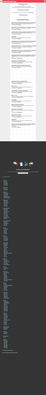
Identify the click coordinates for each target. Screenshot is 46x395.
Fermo (5, 262)
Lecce (5, 288)
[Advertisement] (23, 74)
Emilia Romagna (5, 208)
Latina (5, 230)
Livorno (5, 317)
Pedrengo (19, 112)
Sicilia (4, 300)
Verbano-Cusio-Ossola (7, 279)
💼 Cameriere (14, 99)
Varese (5, 256)
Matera (18, 116)
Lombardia (5, 242)
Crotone (5, 195)
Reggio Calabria (6, 196)
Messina (5, 306)
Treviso (5, 344)
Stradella (19, 83)
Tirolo (18, 24)
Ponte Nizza (19, 97)
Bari (4, 284)
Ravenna (5, 216)
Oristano (5, 295)
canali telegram (31, 12)
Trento (5, 329)
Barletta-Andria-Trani (7, 285)
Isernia (5, 269)
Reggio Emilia (6, 217)
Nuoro (5, 294)
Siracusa (5, 309)
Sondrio (5, 255)
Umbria (4, 331)
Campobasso (6, 268)
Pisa (4, 321)
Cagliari (5, 293)
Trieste (5, 224)
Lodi (4, 249)
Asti (4, 273)
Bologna (5, 209)
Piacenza (5, 215)
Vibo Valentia (6, 197)
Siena (5, 324)
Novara (5, 277)
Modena (5, 212)
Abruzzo (4, 180)
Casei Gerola (20, 62)
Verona (5, 346)
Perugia (5, 332)
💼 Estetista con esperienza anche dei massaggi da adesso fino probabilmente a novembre (28, 22)
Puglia (4, 283)
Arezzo (5, 314)
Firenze (5, 315)
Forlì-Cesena (6, 211)
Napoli (5, 204)
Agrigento (5, 301)
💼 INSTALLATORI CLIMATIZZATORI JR (18, 104)
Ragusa (5, 308)
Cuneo (5, 276)
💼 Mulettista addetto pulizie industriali (19, 81)
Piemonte (4, 271)
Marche (4, 258)
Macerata (5, 263)
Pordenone (5, 223)
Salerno (5, 205)
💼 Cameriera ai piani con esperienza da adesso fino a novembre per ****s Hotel (26, 41)
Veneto (4, 339)
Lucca (5, 318)
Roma (5, 232)
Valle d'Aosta (5, 336)
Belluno (5, 340)
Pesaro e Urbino (6, 264)
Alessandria (6, 272)
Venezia (5, 345)
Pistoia (5, 322)
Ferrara (5, 210)
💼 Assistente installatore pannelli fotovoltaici (21, 65)
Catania (5, 303)
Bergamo (5, 243)
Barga (19, 127)
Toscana (4, 313)
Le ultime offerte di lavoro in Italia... (7, 350)
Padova (5, 341)
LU (20, 127)
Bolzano (5, 328)
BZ (20, 24)
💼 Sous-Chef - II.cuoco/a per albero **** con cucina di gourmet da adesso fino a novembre (28, 27)
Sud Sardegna (6, 298)
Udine (5, 225)
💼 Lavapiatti (14, 119)
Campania (4, 200)
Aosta (5, 337)
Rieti (4, 231)
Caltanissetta (6, 302)
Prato (4, 323)
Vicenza (5, 347)
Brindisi (5, 286)
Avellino (5, 201)
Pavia (5, 254)
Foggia (5, 287)
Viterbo (5, 233)
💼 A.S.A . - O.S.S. (14, 95)
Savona (5, 240)
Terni (4, 333)
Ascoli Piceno (6, 261)
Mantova (5, 250)
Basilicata (4, 187)
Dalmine (19, 106)
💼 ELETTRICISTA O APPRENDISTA (17, 109)
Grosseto (5, 316)
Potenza (5, 189)
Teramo (5, 185)
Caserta (5, 203)
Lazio (4, 227)
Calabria (4, 192)
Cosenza (5, 194)
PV (22, 62)
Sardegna (4, 292)
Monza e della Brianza (7, 253)
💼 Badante (14, 36)
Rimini (5, 218)
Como (5, 246)
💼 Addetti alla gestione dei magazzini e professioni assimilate (23, 124)
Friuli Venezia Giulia (6, 220)
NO (21, 58)
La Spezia (5, 239)
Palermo (5, 307)
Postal (19, 38)
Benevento (5, 202)
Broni (18, 67)
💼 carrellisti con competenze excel (18, 60)
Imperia (5, 238)
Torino (5, 278)
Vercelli (5, 280)
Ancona (5, 260)
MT (20, 116)
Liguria (4, 235)
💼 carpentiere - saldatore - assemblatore (20, 90)
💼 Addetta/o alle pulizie (16, 114)
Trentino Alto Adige (6, 326)
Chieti (5, 181)
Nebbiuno (19, 58)
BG (21, 106)
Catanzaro (5, 193)
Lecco (5, 248)
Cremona (5, 247)
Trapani (5, 310)
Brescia (5, 245)
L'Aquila (5, 182)
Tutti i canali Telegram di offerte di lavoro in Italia (10, 352)
